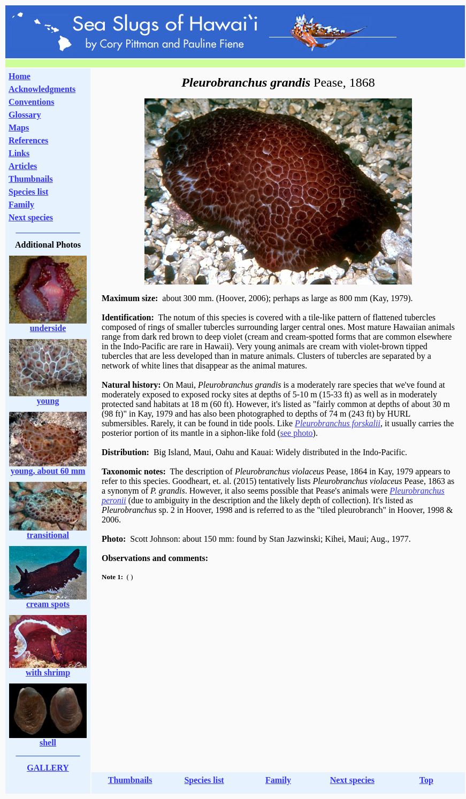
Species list (28, 191)
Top (426, 780)
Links (19, 153)
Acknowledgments (42, 89)
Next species (31, 217)
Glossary (25, 114)
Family (21, 204)
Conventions (31, 101)
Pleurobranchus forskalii (337, 423)
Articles (23, 166)
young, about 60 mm (48, 470)
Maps (19, 127)
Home (19, 76)
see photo (296, 432)
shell (48, 742)
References (28, 140)
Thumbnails (31, 178)
